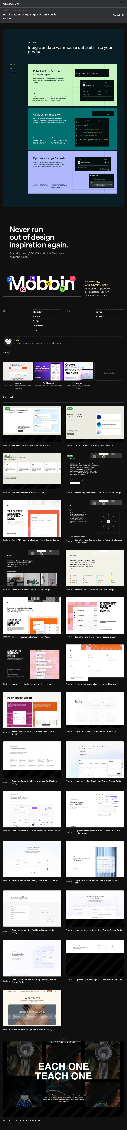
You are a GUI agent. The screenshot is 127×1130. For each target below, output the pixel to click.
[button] (121, 4)
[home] (11, 3)
